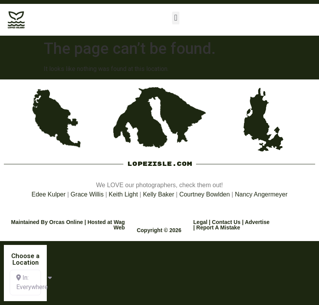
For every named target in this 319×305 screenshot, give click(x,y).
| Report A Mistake (216, 227)
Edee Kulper (49, 194)
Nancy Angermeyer (261, 194)
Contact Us (226, 222)
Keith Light (123, 194)
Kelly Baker (158, 194)
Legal (200, 222)
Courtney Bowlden (204, 194)
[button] (175, 18)
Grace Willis (87, 194)
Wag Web (119, 225)
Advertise (257, 222)
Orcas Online (66, 222)
